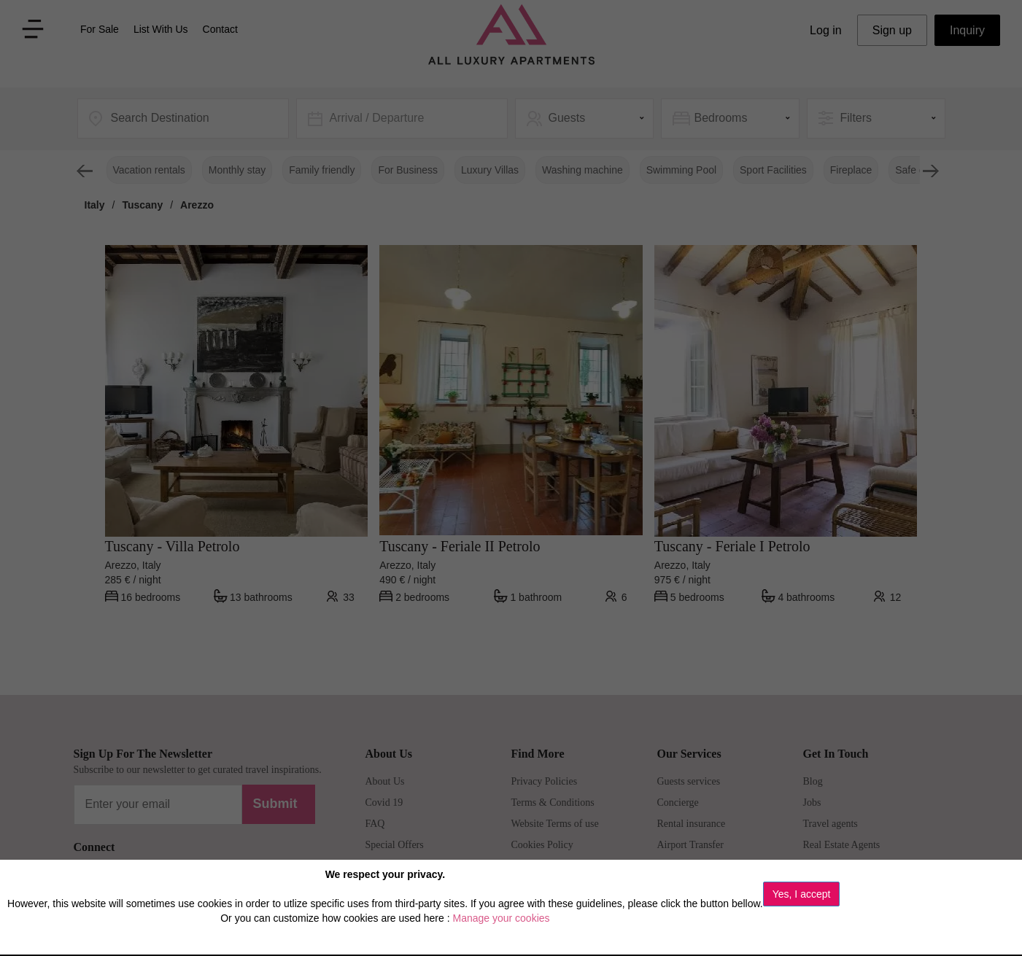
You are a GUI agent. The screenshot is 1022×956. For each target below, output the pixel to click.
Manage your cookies (500, 918)
